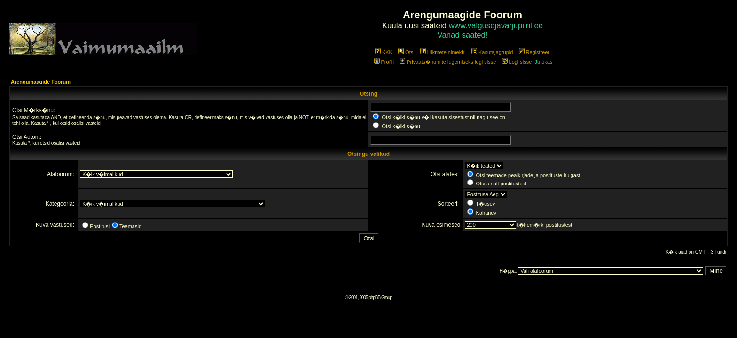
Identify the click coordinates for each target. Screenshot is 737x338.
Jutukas (544, 62)
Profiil (384, 62)
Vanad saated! (463, 35)
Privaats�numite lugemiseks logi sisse (448, 62)
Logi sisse (517, 62)
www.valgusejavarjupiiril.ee (496, 25)
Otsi (406, 52)
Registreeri (535, 52)
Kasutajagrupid (492, 52)
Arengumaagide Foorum (41, 81)
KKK (383, 52)
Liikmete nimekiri (443, 52)
